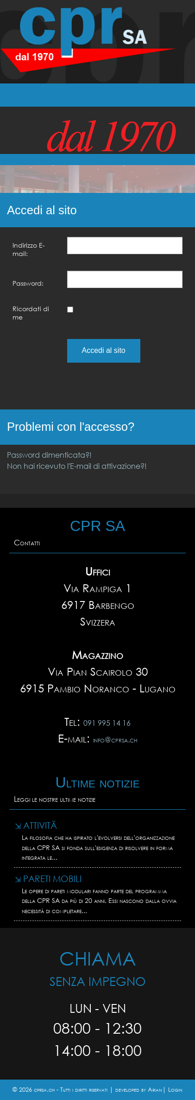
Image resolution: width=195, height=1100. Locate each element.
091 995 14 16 (107, 723)
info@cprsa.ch (115, 739)
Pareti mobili (48, 878)
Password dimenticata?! (49, 455)
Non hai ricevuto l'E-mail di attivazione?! (77, 466)
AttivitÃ (37, 825)
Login (175, 1090)
